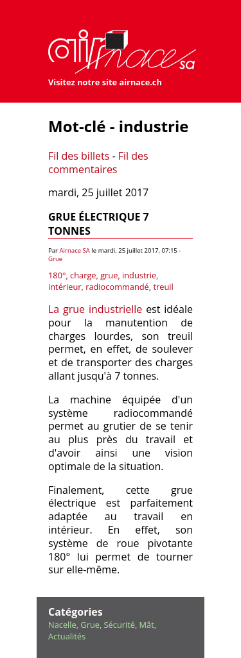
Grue (55, 259)
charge (83, 275)
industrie (139, 275)
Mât (146, 624)
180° (57, 275)
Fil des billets (78, 156)
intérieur (65, 286)
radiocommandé (117, 286)
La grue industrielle (95, 309)
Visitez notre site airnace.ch (105, 82)
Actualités (66, 636)
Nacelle (62, 624)
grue (109, 275)
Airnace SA (75, 250)
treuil (163, 286)
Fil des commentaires (98, 162)
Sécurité (119, 624)
